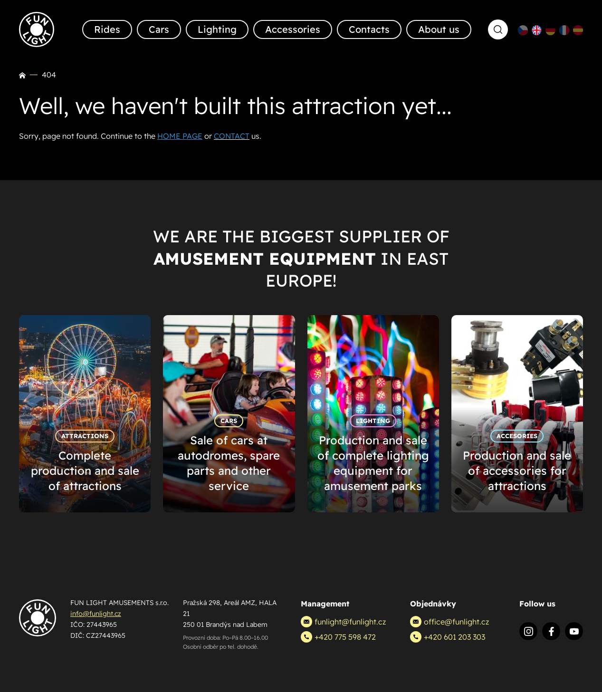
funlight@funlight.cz (343, 621)
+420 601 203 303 (447, 637)
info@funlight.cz (95, 613)
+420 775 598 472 (338, 637)
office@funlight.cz (449, 621)
